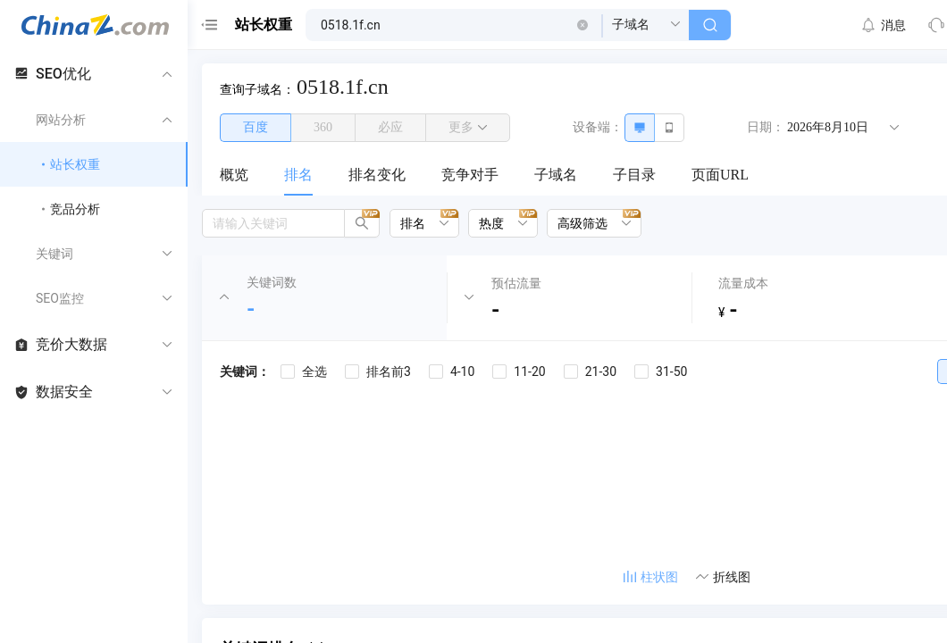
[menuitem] (234, 175)
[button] (582, 25)
